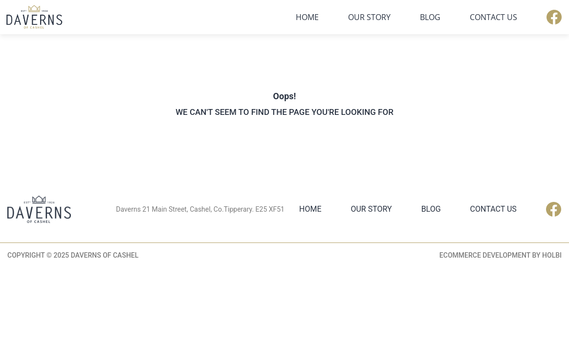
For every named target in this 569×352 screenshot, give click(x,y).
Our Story (369, 17)
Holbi (552, 255)
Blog (430, 17)
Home (307, 17)
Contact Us (493, 17)
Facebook (554, 17)
